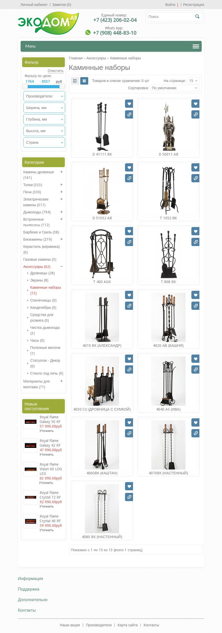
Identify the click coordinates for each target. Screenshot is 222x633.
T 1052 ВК (168, 218)
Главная (76, 58)
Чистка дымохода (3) (45, 330)
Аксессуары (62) (37, 267)
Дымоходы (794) (37, 212)
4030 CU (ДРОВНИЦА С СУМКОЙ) (102, 409)
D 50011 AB (168, 154)
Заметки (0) (62, 5)
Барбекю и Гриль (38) (41, 232)
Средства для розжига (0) (42, 317)
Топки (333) (32, 185)
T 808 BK (168, 282)
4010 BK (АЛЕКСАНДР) (102, 345)
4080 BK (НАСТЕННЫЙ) (102, 537)
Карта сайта (128, 625)
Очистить (56, 71)
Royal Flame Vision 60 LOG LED (51, 469)
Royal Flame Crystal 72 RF (50, 495)
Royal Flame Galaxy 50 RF (50, 419)
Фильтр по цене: (38, 76)
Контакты (151, 625)
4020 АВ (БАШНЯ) (168, 345)
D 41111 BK (102, 154)
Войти (170, 5)
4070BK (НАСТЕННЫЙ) (168, 473)
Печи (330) (32, 192)
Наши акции (70, 625)
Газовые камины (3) (39, 259)
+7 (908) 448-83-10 (114, 33)
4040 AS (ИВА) (168, 409)
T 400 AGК (102, 282)
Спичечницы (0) (43, 300)
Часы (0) (37, 340)
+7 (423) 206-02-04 (115, 20)
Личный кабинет (34, 5)
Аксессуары (96, 58)
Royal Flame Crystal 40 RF (50, 518)
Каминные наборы (125, 58)
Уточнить (47, 431)
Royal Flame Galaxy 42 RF (50, 443)
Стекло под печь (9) (46, 373)
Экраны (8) (39, 280)
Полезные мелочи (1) (45, 350)
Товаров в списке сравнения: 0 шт (120, 81)
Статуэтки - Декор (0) (45, 363)
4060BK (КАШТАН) (102, 473)
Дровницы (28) (42, 273)
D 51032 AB (102, 218)
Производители (99, 625)
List (75, 81)
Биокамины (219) (37, 239)
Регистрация (193, 5)
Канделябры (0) (43, 307)
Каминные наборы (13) (45, 290)
